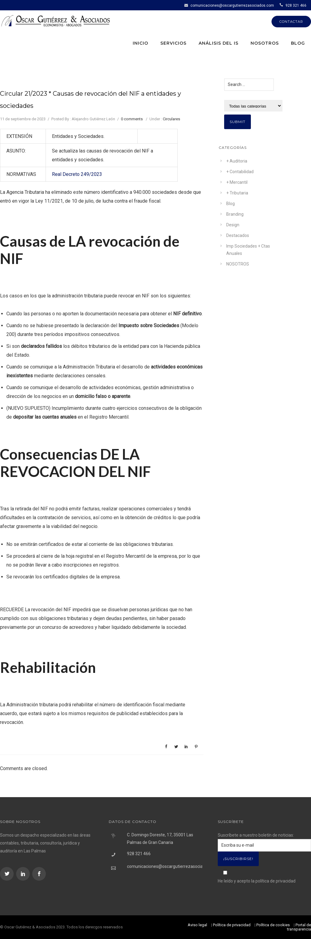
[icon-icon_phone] (282, 5)
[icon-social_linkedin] (23, 874)
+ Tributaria (237, 192)
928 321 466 (295, 5)
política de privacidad (275, 881)
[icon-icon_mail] (187, 5)
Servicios (173, 43)
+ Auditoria (236, 161)
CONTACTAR (291, 21)
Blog (298, 43)
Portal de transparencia (299, 927)
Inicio (140, 43)
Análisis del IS (218, 43)
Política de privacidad (232, 925)
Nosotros (265, 43)
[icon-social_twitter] (7, 874)
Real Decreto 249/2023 (77, 174)
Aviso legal (197, 925)
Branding (235, 214)
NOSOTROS (237, 264)
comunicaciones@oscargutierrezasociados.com (232, 5)
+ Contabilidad (240, 171)
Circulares (171, 119)
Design (232, 224)
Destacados (237, 235)
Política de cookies (273, 925)
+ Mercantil (237, 182)
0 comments (132, 119)
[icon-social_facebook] (39, 874)
